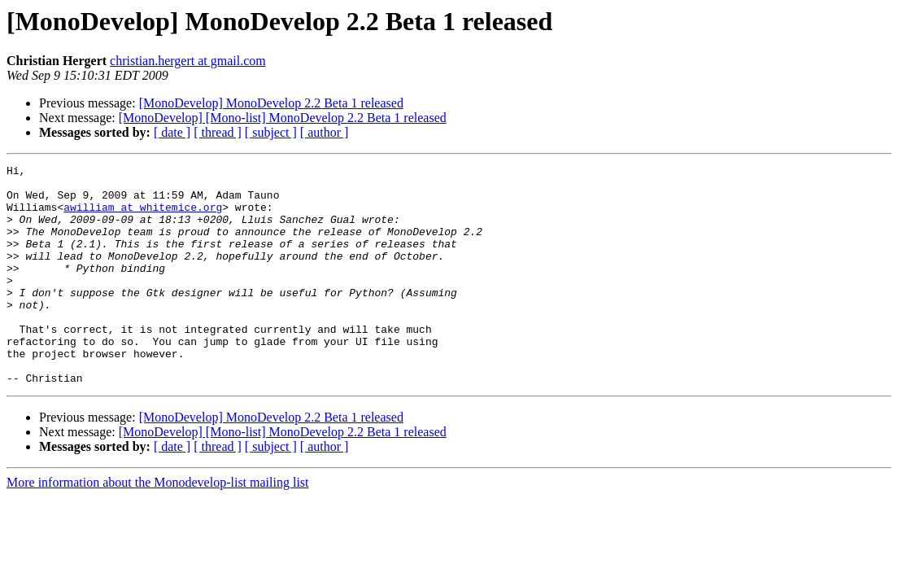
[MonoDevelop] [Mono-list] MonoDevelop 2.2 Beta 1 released (283, 118)
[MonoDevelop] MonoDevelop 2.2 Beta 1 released (271, 103)
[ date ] (172, 132)
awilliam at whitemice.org (142, 216)
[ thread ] (218, 132)
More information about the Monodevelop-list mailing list (158, 526)
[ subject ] (271, 132)
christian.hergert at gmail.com (188, 61)
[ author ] (324, 132)
